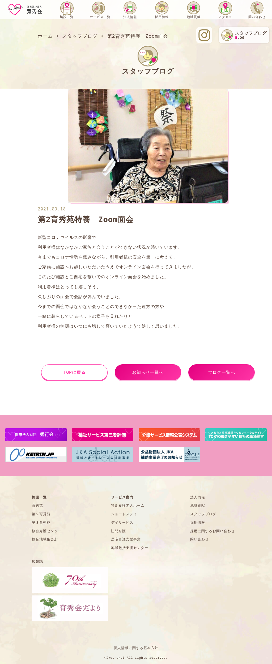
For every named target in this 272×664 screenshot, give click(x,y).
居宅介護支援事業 (126, 539)
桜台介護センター (47, 530)
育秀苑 (37, 505)
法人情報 (130, 17)
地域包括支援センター (129, 547)
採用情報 (162, 17)
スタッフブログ (203, 513)
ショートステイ (124, 513)
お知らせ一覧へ (148, 372)
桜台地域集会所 (45, 539)
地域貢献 (194, 17)
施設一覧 (67, 17)
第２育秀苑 (41, 513)
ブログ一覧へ (221, 372)
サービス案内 (122, 497)
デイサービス (122, 522)
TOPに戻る (74, 372)
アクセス (225, 17)
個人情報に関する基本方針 (136, 647)
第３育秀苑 (41, 522)
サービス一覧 (100, 17)
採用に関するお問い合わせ (212, 530)
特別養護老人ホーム (127, 505)
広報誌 (37, 561)
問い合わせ (257, 17)
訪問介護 (118, 530)
